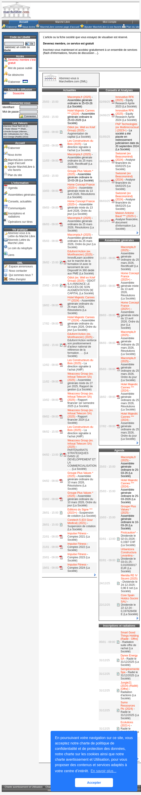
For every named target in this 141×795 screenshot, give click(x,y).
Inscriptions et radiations (16, 215)
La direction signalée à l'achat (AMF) (79, 366)
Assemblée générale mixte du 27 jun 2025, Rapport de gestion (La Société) (80, 384)
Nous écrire (26, 26)
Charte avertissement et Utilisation (23, 787)
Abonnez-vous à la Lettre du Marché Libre (21, 235)
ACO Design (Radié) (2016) (20, 137)
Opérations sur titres (20, 221)
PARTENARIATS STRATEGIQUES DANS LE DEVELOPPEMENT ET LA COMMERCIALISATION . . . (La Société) (81, 459)
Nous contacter (18, 270)
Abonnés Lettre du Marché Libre (19, 241)
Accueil (23, 22)
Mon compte (110, 22)
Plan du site (130, 26)
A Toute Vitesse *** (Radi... (20, 129)
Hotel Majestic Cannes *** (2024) (129, 387)
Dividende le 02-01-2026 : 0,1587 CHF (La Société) (128, 540)
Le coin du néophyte (20, 248)
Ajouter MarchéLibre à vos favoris (100, 26)
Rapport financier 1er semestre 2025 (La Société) (80, 403)
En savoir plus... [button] (103, 771)
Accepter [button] (94, 782)
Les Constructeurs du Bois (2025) (80, 142)
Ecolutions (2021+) (127, 724)
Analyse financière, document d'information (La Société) (126, 224)
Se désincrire (16, 74)
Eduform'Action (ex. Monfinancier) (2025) (79, 253)
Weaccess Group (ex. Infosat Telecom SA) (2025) (80, 377)
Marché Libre (62, 22)
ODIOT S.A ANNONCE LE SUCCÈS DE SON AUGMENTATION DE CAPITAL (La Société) (81, 287)
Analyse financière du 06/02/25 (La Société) (125, 204)
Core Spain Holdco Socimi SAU (129, 598)
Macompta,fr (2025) (79, 97)
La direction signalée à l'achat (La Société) (79, 147)
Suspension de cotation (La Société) (81, 514)
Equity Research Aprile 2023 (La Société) (126, 103)
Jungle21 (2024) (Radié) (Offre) (129, 686)
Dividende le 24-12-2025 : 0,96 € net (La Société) (129, 586)
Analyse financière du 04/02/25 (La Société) (125, 184)
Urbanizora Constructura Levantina (128, 552)
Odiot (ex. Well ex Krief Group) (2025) (81, 129)
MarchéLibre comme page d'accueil (57, 26)
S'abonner (9, 26)
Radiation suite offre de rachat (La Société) (128, 646)
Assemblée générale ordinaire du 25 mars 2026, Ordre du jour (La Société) (81, 242)
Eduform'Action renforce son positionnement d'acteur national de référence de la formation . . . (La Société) (81, 348)
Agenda (12, 188)
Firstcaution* (128, 532)
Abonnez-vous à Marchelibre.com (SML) (73, 80)
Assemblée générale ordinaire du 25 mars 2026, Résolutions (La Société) (80, 226)
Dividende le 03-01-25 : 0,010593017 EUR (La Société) (129, 565)
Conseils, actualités (19, 201)
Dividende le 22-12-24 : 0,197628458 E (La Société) (129, 609)
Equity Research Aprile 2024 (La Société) (126, 117)
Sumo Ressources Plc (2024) (128, 705)
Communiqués (17, 208)
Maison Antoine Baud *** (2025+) (125, 214)
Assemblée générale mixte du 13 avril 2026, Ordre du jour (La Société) (80, 209)
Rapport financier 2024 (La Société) (78, 419)
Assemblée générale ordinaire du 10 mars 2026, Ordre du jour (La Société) (81, 500)
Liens (11, 255)
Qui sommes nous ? (21, 275)
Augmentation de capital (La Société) (79, 135)
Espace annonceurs (21, 266)
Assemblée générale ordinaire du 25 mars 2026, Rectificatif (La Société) (79, 162)
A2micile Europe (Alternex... (20, 131)
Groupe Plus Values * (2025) (128, 509)
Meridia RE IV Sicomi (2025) (129, 577)
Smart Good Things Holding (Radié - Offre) (130, 635)
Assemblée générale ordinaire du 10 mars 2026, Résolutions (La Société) (80, 482)
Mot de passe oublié (20, 68)
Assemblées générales (21, 194)
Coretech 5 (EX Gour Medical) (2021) (80, 521)
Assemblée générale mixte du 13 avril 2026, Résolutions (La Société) (81, 192)
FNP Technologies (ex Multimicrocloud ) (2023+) (127, 127)
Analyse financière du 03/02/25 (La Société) (125, 164)
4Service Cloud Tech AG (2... (20, 126)
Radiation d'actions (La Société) (128, 695)
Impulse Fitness (76, 533)
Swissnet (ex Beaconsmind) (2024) (124, 156)
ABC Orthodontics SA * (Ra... (20, 134)
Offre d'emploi (17, 279)
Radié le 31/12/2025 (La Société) (130, 662)
